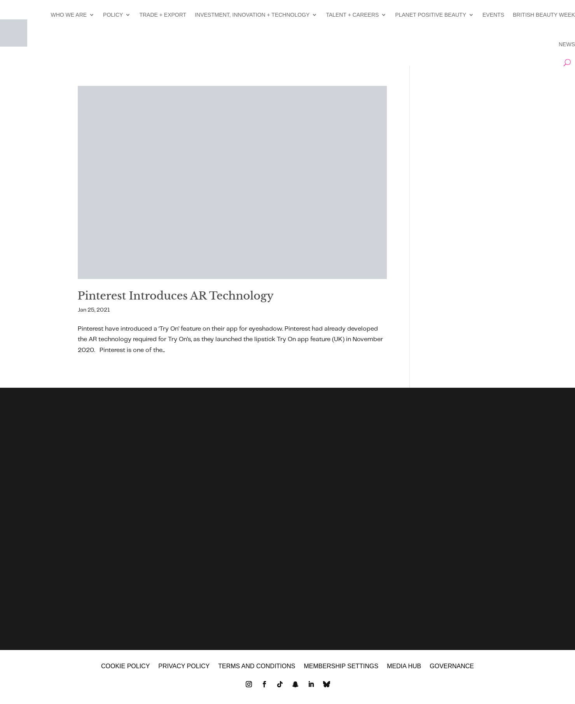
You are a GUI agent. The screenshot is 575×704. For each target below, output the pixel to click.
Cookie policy (125, 666)
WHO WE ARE (69, 15)
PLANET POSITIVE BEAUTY (430, 15)
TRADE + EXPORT (162, 15)
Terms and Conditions (256, 666)
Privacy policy (184, 666)
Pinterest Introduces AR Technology (176, 295)
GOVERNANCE (452, 666)
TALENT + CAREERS (352, 15)
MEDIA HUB (404, 666)
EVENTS (493, 15)
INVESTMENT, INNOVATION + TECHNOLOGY (252, 15)
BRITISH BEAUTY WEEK (544, 15)
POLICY (113, 15)
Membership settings (341, 666)
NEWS (567, 44)
